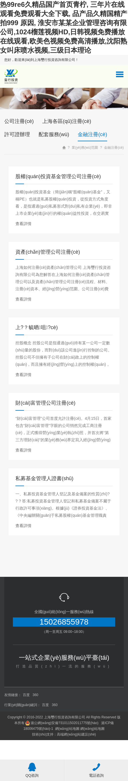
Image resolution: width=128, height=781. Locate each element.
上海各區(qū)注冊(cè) (66, 121)
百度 (26, 695)
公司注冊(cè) (19, 121)
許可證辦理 (17, 134)
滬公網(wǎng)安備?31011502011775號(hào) (61, 723)
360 (35, 695)
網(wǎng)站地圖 (67, 729)
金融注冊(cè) (92, 134)
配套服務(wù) (54, 134)
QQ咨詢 (32, 770)
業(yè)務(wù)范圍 (85, 148)
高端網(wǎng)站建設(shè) (76, 734)
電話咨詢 (96, 770)
